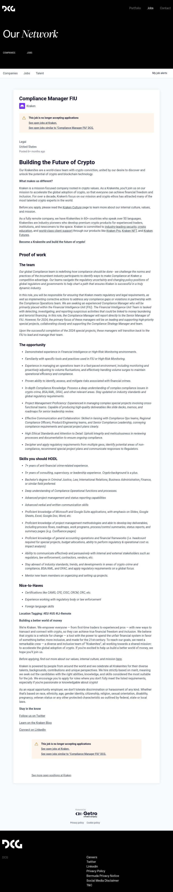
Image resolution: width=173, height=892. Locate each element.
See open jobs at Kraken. (43, 122)
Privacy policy (77, 823)
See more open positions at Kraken (51, 774)
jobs (27, 72)
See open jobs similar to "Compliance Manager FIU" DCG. (61, 127)
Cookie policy (93, 823)
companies (10, 72)
